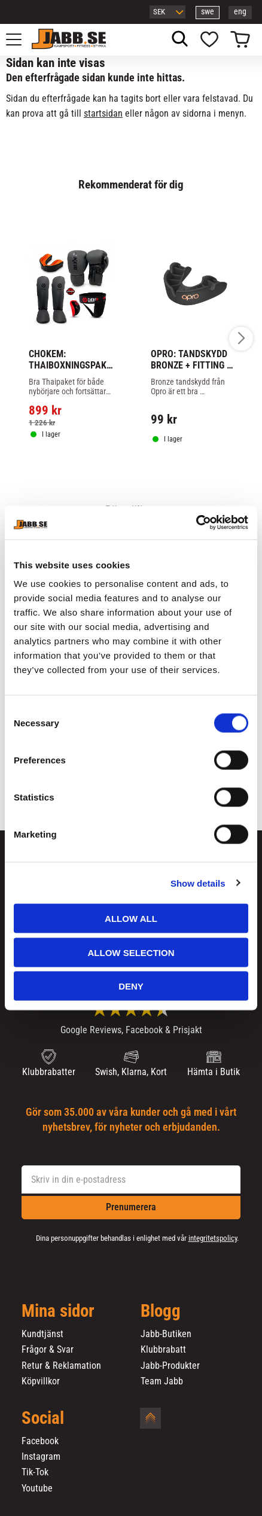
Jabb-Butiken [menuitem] (166, 1334)
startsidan (103, 113)
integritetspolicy (212, 1238)
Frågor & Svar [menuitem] (48, 1349)
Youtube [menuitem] (37, 1488)
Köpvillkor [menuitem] (41, 1381)
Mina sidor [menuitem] (58, 1311)
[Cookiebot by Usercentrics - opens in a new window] (196, 523)
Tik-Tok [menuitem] (35, 1472)
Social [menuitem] (43, 1418)
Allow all (131, 919)
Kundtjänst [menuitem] (42, 1334)
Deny (131, 986)
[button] (20, 39)
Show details (198, 883)
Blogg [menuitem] (161, 1311)
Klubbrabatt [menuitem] (163, 1349)
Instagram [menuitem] (41, 1456)
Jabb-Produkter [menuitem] (170, 1365)
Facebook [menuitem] (40, 1441)
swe (207, 12)
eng (240, 12)
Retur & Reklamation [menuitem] (61, 1365)
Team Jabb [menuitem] (162, 1381)
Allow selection (131, 952)
